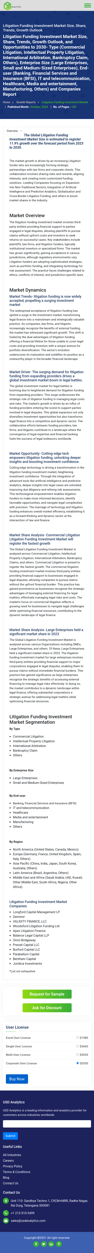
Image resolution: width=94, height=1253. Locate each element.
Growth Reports (27, 102)
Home (8, 102)
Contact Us (10, 1183)
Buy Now (17, 1079)
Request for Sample (47, 994)
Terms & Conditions (16, 1172)
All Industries (12, 1155)
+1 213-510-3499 (23, 1213)
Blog (6, 1177)
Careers (8, 1160)
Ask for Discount (47, 1007)
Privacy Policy (12, 1166)
